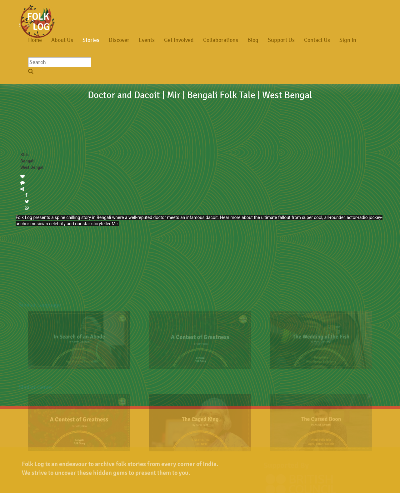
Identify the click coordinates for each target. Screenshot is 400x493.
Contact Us (317, 40)
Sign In (347, 40)
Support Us (281, 40)
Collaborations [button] (220, 40)
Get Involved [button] (179, 40)
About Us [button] (62, 40)
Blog (253, 40)
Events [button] (147, 40)
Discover (119, 40)
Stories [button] (90, 40)
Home (35, 40)
